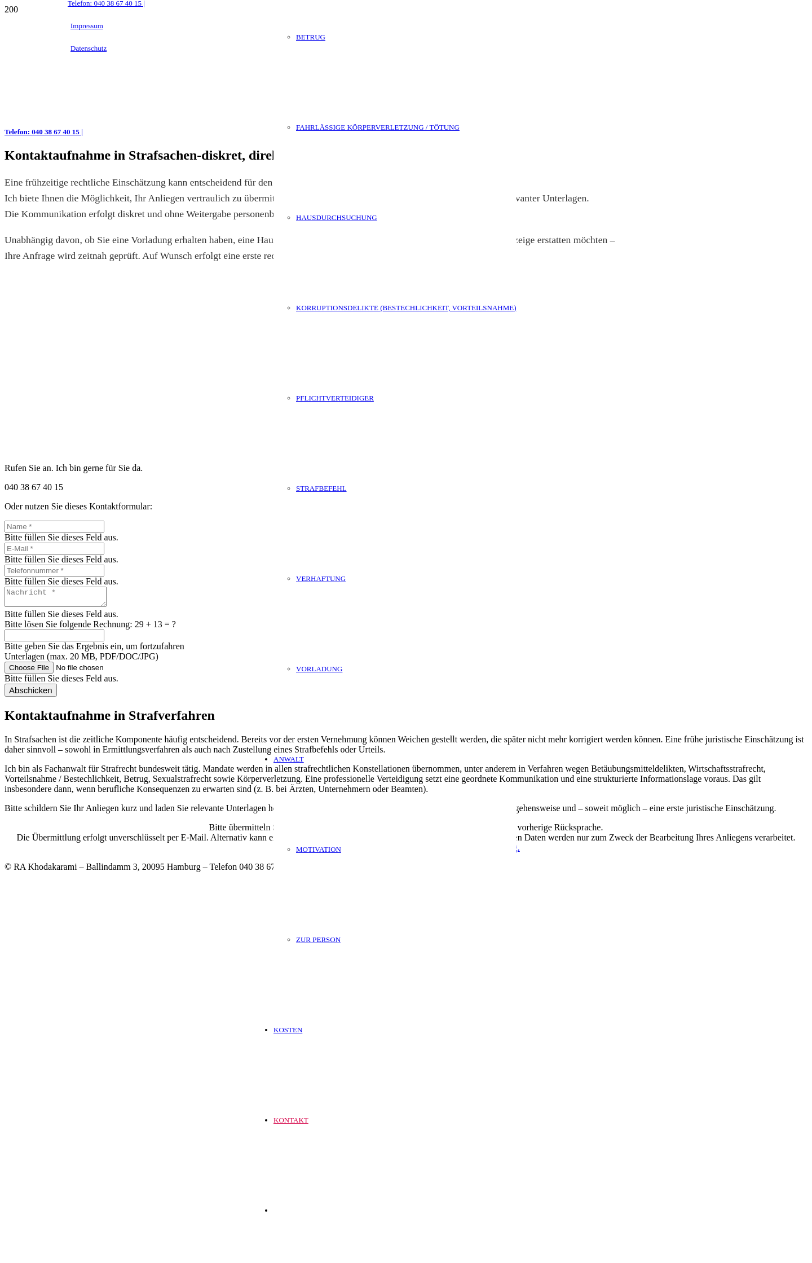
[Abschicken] (31, 693)
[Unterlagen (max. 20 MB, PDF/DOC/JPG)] (76, 671)
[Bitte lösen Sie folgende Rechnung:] (54, 639)
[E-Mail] (54, 549)
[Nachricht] (61, 598)
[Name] (54, 527)
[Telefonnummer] (54, 571)
